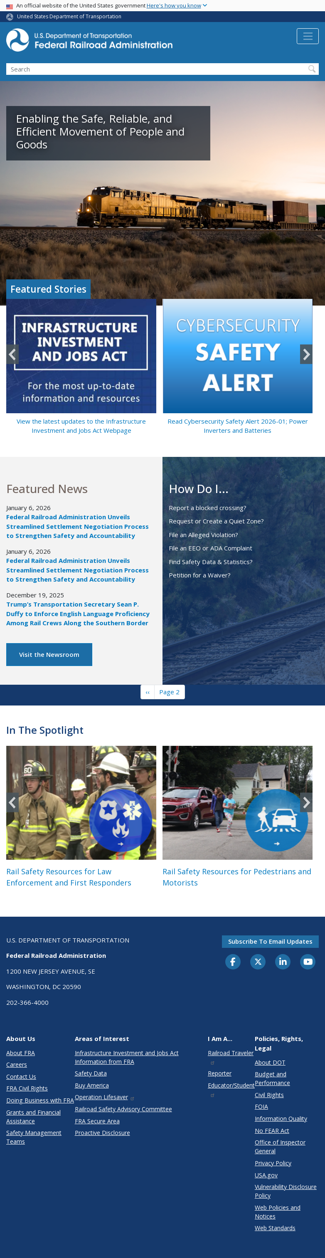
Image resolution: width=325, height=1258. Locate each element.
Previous (12, 354)
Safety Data (91, 1073)
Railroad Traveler (231, 1057)
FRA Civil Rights (27, 1088)
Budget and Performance (272, 1078)
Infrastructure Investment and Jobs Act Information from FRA (127, 1057)
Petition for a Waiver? (200, 575)
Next (306, 354)
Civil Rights (269, 1095)
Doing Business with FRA (40, 1100)
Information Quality (281, 1118)
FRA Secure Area (97, 1121)
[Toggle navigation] (308, 36)
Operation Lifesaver (105, 1097)
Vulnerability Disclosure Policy (286, 1191)
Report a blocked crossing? (207, 507)
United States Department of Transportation (69, 16)
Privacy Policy (273, 1163)
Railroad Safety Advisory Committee (123, 1109)
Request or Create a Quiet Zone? (216, 521)
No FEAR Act (272, 1131)
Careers (16, 1064)
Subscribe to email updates (270, 941)
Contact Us (21, 1076)
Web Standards (275, 1228)
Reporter (219, 1073)
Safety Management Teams (34, 1137)
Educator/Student (231, 1089)
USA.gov (266, 1175)
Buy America (92, 1085)
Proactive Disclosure (102, 1133)
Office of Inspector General (280, 1146)
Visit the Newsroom (49, 654)
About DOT (270, 1062)
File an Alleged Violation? (203, 534)
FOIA (261, 1106)
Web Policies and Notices (277, 1212)
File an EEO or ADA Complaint (210, 548)
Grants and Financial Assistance (33, 1116)
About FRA (20, 1053)
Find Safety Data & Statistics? (211, 561)
